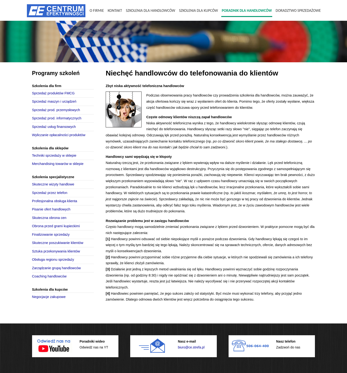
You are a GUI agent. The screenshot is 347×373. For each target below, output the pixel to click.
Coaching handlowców (49, 276)
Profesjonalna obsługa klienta (54, 201)
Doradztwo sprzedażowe (298, 10)
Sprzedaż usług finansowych (54, 127)
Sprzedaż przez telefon (49, 193)
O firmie (97, 10)
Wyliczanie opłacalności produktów (58, 135)
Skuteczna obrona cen (49, 218)
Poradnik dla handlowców (247, 10)
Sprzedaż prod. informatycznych (56, 118)
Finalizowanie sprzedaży (51, 234)
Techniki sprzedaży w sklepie (54, 155)
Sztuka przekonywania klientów (56, 251)
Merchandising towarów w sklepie (58, 164)
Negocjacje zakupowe (49, 297)
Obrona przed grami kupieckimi (56, 226)
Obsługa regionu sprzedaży (53, 259)
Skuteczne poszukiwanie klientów (58, 243)
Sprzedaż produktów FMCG (53, 93)
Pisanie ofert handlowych (51, 209)
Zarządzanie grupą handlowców (56, 268)
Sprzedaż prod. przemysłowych (56, 110)
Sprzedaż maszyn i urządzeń (54, 101)
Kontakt (115, 10)
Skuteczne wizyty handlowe (53, 184)
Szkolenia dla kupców (198, 10)
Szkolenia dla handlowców (150, 10)
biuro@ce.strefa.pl (191, 347)
